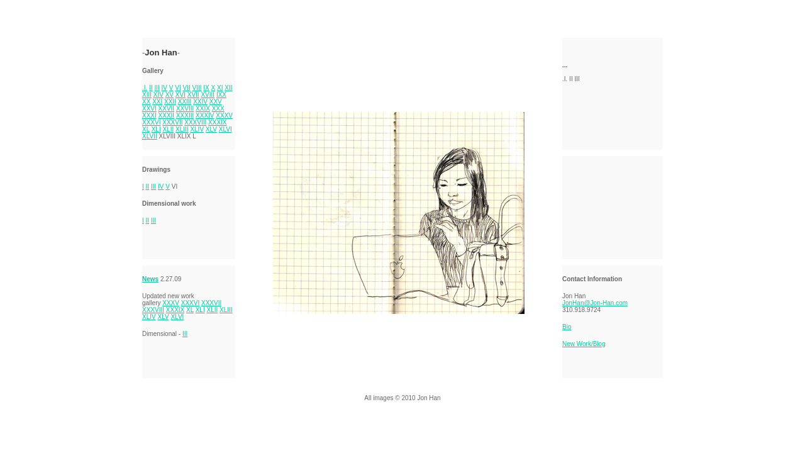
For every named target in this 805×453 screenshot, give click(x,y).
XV (169, 94)
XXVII (166, 108)
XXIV (200, 101)
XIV (158, 94)
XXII (170, 101)
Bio (566, 326)
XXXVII (172, 122)
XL (146, 129)
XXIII (185, 101)
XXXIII (185, 115)
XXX (218, 108)
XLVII (149, 136)
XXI (157, 101)
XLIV (197, 129)
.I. (144, 87)
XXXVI (151, 122)
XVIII (207, 94)
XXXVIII (195, 122)
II (151, 87)
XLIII (182, 129)
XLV (211, 129)
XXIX (203, 108)
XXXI (149, 115)
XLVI (225, 129)
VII (187, 87)
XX (146, 101)
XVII (193, 94)
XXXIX (217, 122)
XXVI (149, 108)
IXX (221, 94)
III (156, 87)
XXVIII (185, 108)
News (150, 279)
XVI (180, 94)
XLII (168, 129)
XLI (156, 129)
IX (206, 87)
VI (177, 87)
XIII (147, 94)
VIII (197, 87)
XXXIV (205, 115)
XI (220, 87)
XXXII (166, 115)
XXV (215, 101)
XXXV (224, 115)
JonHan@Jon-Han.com (595, 302)
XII (228, 87)
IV (164, 87)
